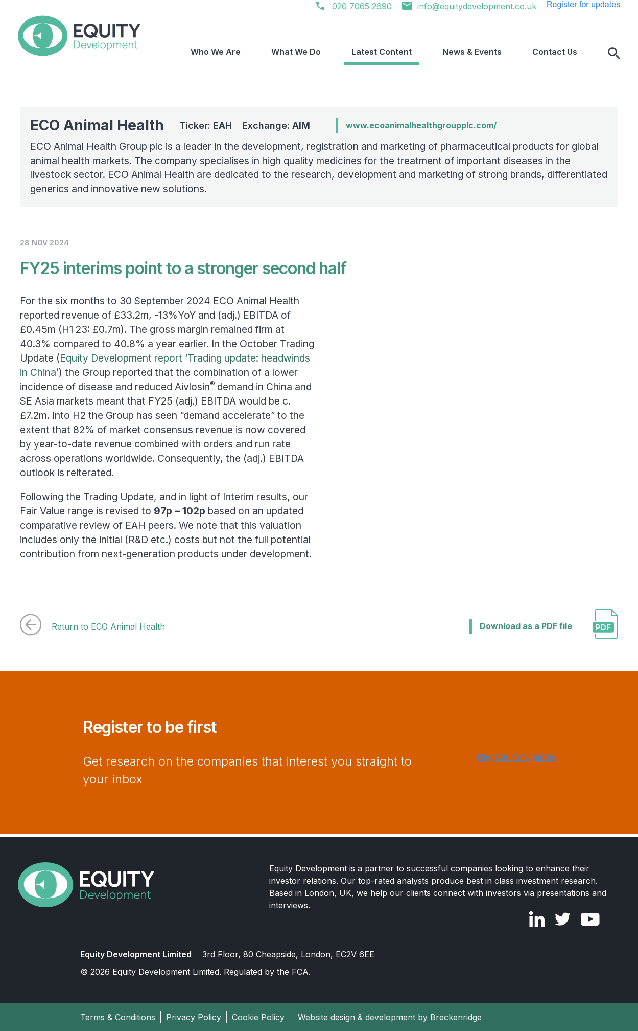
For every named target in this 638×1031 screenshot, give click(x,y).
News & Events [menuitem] (495, 54)
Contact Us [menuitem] (562, 54)
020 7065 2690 (354, 6)
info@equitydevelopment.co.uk (469, 6)
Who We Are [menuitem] (284, 54)
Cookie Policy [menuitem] (258, 1017)
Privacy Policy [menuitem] (193, 1017)
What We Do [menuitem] (349, 54)
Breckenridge (456, 1017)
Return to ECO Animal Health (92, 626)
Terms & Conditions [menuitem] (117, 1017)
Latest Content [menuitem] (420, 54)
